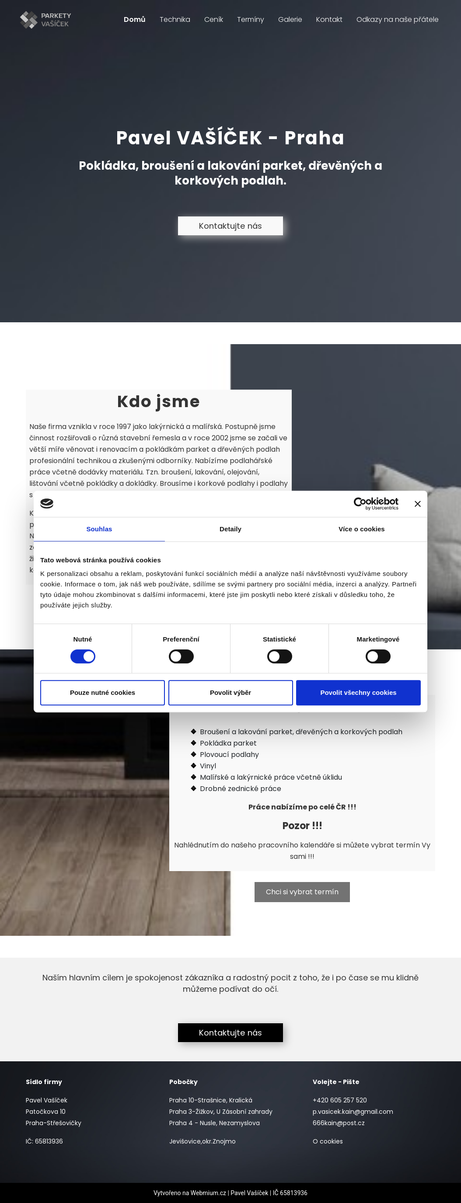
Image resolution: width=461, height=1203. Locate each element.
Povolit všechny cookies (358, 692)
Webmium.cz (208, 1192)
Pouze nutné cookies (102, 692)
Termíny (250, 19)
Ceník (213, 19)
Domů (135, 19)
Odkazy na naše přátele (397, 19)
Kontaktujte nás (230, 225)
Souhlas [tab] (99, 529)
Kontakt (329, 19)
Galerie (290, 19)
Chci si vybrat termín (302, 892)
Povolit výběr (230, 692)
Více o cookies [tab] (362, 529)
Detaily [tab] (230, 529)
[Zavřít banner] (418, 504)
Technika (175, 19)
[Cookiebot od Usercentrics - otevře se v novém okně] (360, 503)
